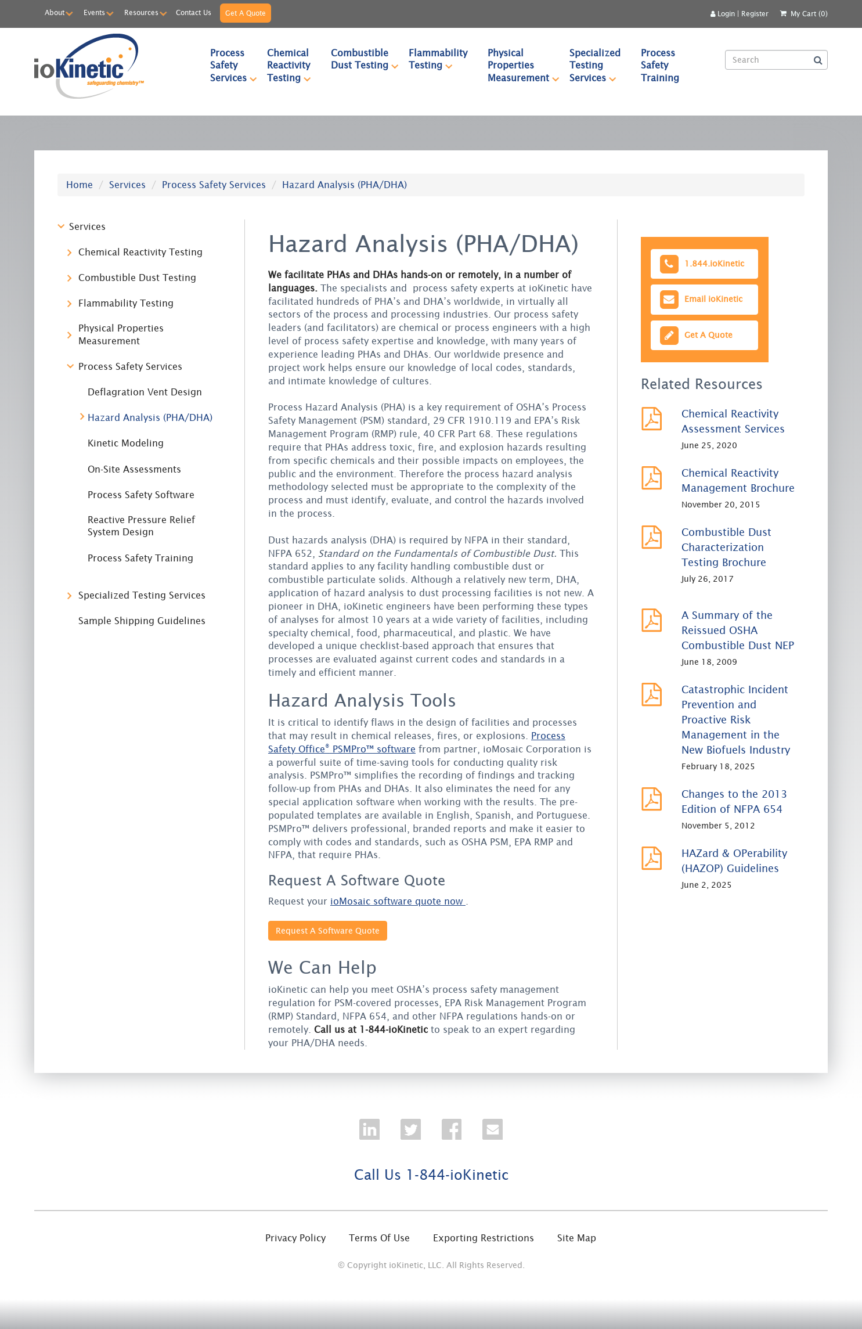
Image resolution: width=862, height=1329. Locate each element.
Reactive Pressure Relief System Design (141, 525)
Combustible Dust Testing (365, 59)
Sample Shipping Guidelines (141, 620)
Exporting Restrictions (483, 1238)
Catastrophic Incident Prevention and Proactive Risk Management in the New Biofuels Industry (735, 719)
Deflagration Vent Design (145, 392)
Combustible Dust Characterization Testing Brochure (726, 547)
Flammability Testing (443, 59)
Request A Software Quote (328, 930)
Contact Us (193, 12)
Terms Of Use (379, 1238)
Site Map (576, 1238)
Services (127, 184)
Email (700, 299)
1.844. (701, 264)
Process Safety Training (660, 65)
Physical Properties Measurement (524, 65)
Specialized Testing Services (600, 65)
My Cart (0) (809, 13)
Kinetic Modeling (126, 443)
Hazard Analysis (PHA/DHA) (150, 417)
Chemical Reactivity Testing (293, 65)
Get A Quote (245, 13)
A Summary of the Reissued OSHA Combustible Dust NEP (737, 630)
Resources (141, 12)
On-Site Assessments (134, 469)
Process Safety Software (141, 494)
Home (79, 184)
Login (722, 13)
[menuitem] (228, 65)
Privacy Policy (295, 1238)
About (54, 12)
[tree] (142, 429)
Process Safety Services (233, 65)
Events (94, 12)
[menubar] (458, 65)
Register (755, 13)
